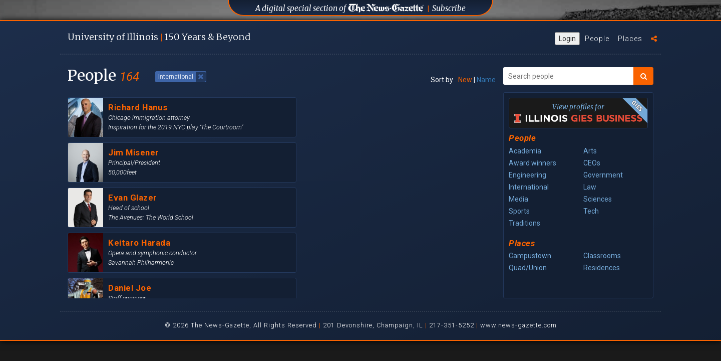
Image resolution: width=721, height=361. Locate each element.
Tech (591, 211)
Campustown (530, 256)
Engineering (527, 175)
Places (630, 39)
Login (567, 39)
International (529, 187)
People (597, 39)
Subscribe (449, 8)
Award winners (532, 163)
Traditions (524, 223)
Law (589, 187)
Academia (525, 151)
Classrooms (602, 256)
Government (603, 175)
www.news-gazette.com (518, 325)
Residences (601, 268)
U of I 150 (159, 37)
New (465, 80)
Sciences (597, 199)
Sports (519, 211)
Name (486, 80)
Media (518, 199)
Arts (590, 151)
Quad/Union (528, 268)
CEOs (591, 163)
